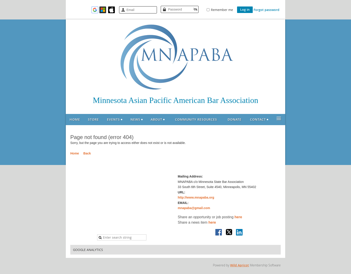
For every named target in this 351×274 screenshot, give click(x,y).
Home (74, 153)
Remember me (222, 10)
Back (87, 153)
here (238, 217)
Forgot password (266, 10)
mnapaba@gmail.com (194, 208)
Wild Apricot (239, 265)
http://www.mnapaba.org (196, 197)
